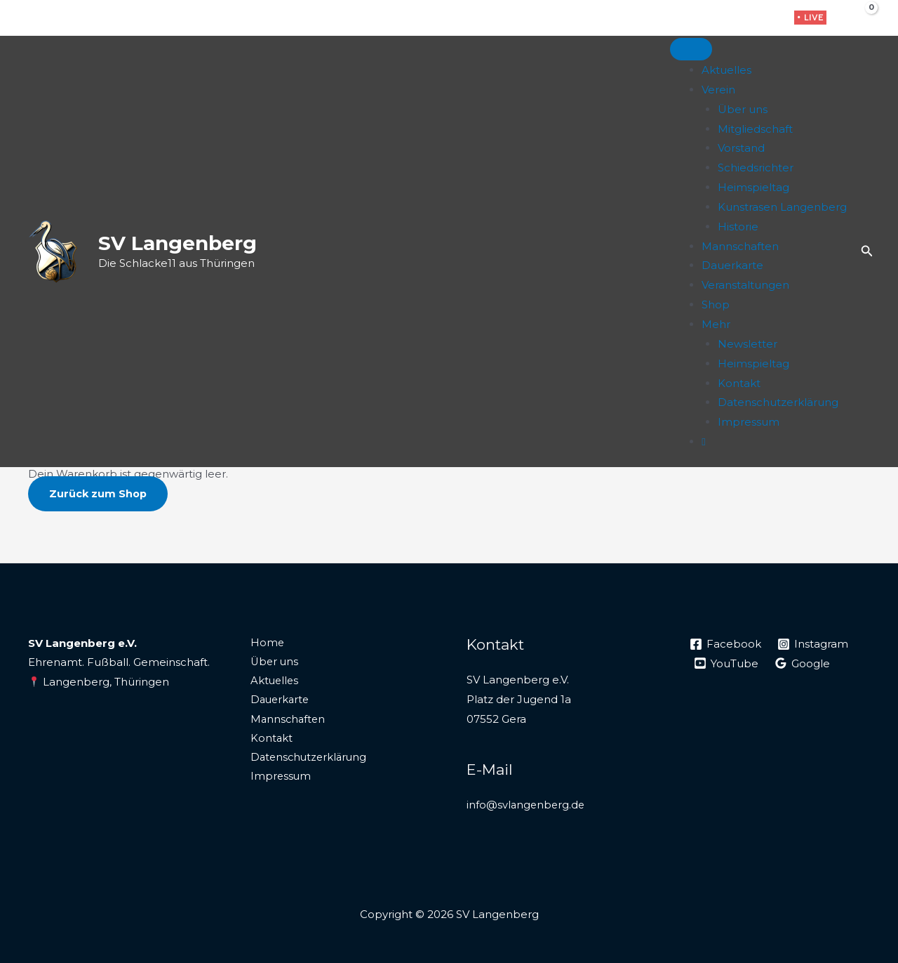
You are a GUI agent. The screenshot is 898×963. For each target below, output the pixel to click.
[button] (810, 17)
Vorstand (741, 148)
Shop (716, 304)
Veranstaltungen (745, 284)
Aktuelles (726, 70)
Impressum (748, 421)
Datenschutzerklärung (778, 402)
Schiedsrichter (755, 167)
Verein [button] (718, 89)
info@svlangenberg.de (527, 804)
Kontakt (739, 383)
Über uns (743, 109)
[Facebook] (722, 18)
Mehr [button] (716, 324)
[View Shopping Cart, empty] (860, 17)
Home (265, 643)
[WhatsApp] (765, 18)
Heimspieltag (753, 187)
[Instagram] (744, 18)
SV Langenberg (177, 243)
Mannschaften (740, 246)
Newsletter (747, 344)
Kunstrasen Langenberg (782, 207)
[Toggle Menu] (691, 49)
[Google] (804, 663)
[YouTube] (726, 663)
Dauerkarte (732, 265)
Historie (738, 226)
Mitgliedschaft (755, 129)
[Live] (703, 441)
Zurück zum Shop (99, 493)
